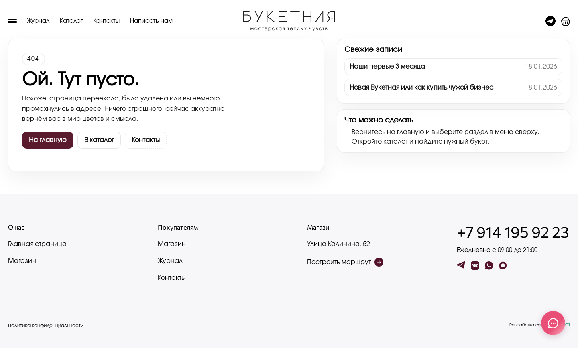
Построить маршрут (345, 262)
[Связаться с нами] (553, 323)
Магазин (22, 261)
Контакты (106, 21)
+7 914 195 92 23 (513, 231)
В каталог (99, 140)
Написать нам (151, 21)
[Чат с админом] (550, 21)
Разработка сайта (539, 325)
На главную (48, 140)
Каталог (71, 21)
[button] (565, 21)
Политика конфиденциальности (45, 325)
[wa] (489, 265)
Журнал (38, 21)
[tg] (461, 265)
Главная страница (37, 244)
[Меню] (12, 21)
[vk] (475, 265)
